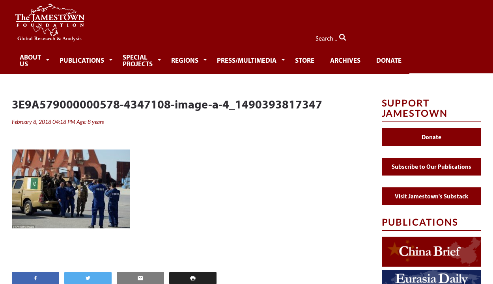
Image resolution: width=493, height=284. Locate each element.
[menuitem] (37, 57)
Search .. (464, 36)
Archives (398, 58)
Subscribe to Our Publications (431, 161)
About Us (36, 58)
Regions (230, 58)
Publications (94, 58)
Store (355, 58)
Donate (443, 58)
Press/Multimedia (295, 58)
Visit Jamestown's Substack (431, 190)
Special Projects (167, 58)
